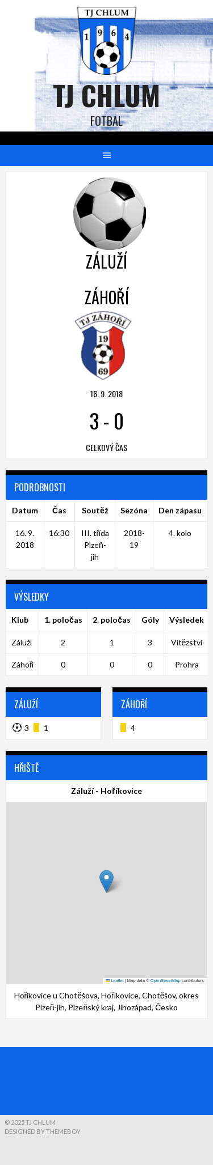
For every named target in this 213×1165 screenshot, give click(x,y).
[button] (106, 881)
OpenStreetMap (166, 980)
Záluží (21, 642)
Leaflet (115, 980)
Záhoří (22, 664)
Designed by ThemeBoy (43, 1131)
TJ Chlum (106, 95)
